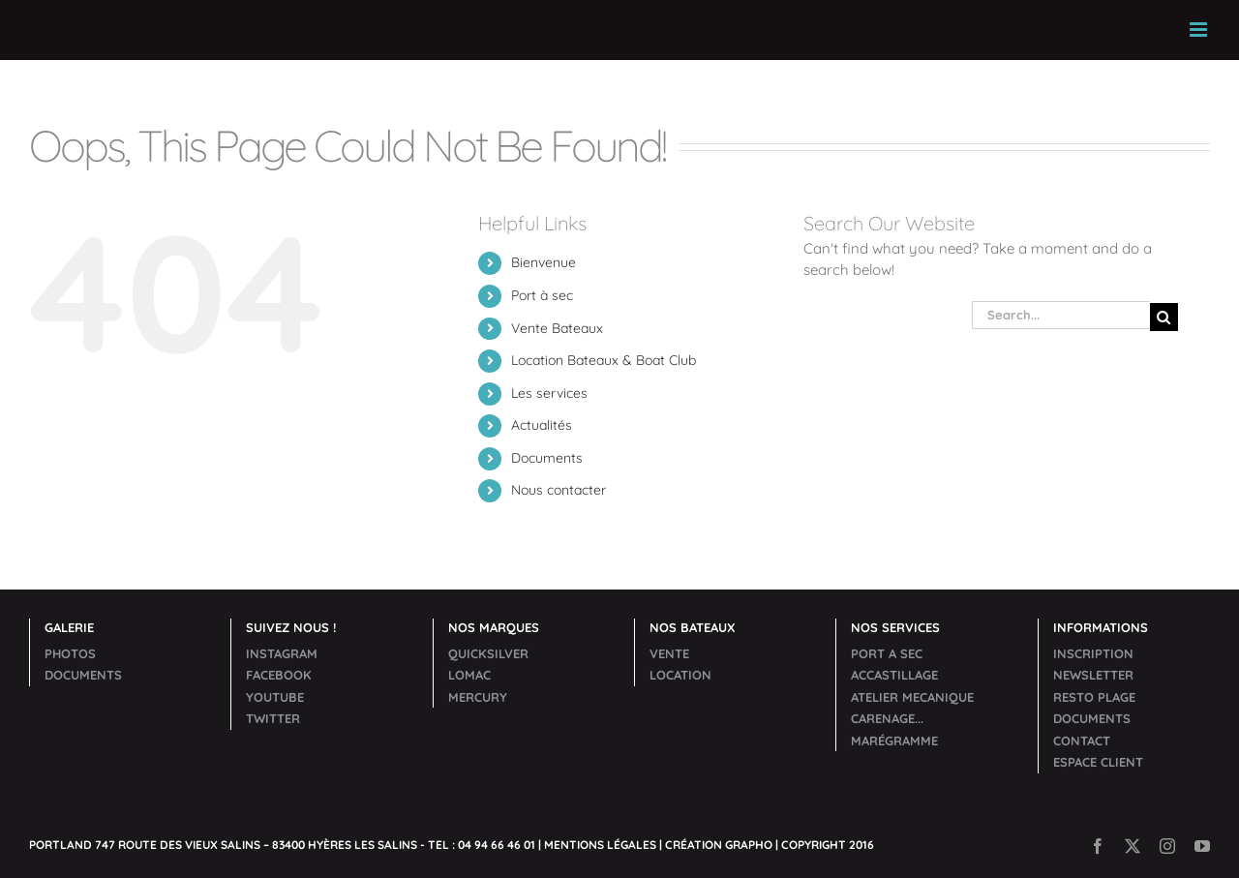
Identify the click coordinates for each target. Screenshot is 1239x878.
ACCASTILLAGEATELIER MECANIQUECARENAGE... (912, 696)
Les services (549, 393)
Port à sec (542, 295)
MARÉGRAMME (894, 740)
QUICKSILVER (488, 653)
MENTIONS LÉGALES (600, 844)
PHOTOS (70, 653)
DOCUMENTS (83, 674)
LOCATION (680, 674)
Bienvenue (543, 262)
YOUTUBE (275, 697)
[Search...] (1061, 315)
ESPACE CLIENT (1098, 762)
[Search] (1164, 317)
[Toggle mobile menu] (1200, 29)
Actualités (541, 425)
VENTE (669, 653)
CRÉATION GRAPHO (718, 844)
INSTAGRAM (281, 653)
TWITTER (273, 718)
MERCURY (477, 697)
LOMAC (469, 674)
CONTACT (1081, 740)
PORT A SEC (886, 653)
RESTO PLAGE (1094, 697)
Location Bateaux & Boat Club (603, 360)
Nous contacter (558, 490)
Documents (547, 458)
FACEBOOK (279, 674)
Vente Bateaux (557, 328)
